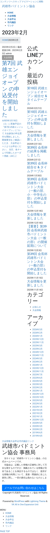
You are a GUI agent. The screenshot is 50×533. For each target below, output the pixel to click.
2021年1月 (37, 416)
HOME (8, 513)
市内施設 (23, 441)
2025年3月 (37, 345)
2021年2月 (37, 413)
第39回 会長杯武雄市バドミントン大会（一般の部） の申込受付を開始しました (37, 263)
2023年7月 (37, 374)
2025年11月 (38, 342)
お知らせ (36, 307)
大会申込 (15, 441)
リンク (31, 441)
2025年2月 (37, 349)
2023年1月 (37, 390)
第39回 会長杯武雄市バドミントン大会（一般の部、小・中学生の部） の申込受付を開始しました (37, 192)
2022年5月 (37, 400)
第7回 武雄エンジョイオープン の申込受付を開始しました (12, 89)
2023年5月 (37, 381)
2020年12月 (38, 419)
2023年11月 (38, 371)
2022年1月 (37, 407)
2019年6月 (37, 432)
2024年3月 (37, 358)
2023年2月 (37, 387)
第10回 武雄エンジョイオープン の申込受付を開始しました (37, 119)
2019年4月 (37, 436)
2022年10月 (38, 397)
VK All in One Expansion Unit (25, 504)
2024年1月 (37, 365)
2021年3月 (37, 410)
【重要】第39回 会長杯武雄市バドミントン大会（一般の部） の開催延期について (37, 236)
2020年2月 (37, 429)
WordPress (19, 501)
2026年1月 (37, 336)
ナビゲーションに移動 (32, 1)
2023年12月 (38, 368)
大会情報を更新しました (36, 137)
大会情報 (8, 57)
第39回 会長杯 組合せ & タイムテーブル (37, 167)
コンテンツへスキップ (10, 1)
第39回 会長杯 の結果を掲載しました (37, 151)
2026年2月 (37, 332)
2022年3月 (37, 403)
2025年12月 (38, 339)
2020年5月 (37, 423)
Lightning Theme (37, 501)
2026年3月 (37, 329)
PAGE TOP (5, 531)
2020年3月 (37, 426)
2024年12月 (38, 352)
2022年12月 (38, 394)
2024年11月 (38, 355)
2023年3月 (37, 384)
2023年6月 (37, 378)
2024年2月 (37, 361)
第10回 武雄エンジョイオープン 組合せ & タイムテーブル (37, 95)
